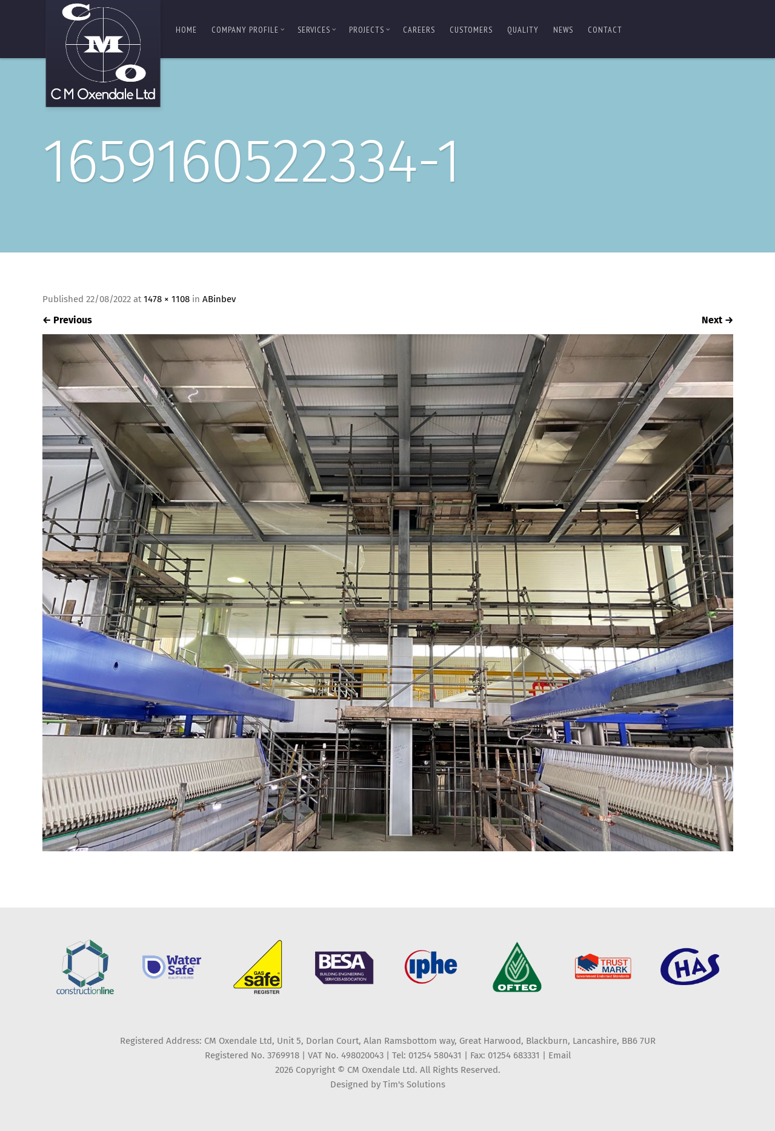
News (563, 29)
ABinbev (219, 299)
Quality (523, 29)
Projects (369, 29)
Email (559, 1055)
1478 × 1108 (167, 299)
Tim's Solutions (414, 1084)
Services (317, 29)
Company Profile (248, 29)
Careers (419, 29)
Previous (67, 320)
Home (186, 29)
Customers (471, 29)
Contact (605, 29)
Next (717, 320)
